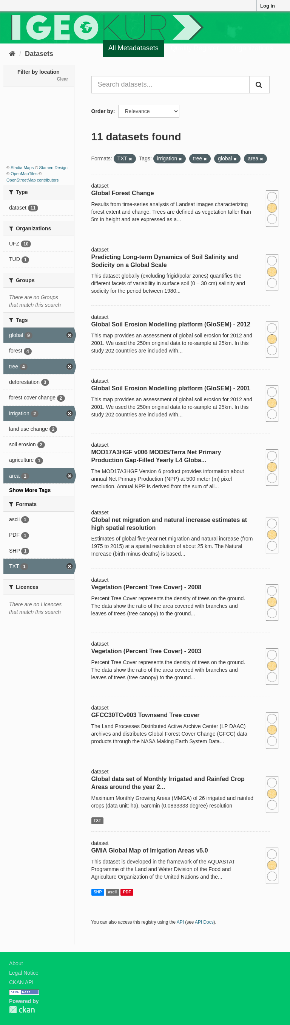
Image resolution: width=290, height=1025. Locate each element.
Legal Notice (24, 973)
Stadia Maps (22, 167)
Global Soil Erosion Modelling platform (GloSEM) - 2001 (170, 388)
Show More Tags (30, 490)
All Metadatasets (133, 48)
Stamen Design (53, 167)
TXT (97, 820)
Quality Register (195, 48)
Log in (267, 6)
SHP (98, 892)
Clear (62, 79)
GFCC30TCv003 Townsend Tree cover (145, 715)
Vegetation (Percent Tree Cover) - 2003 (146, 651)
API (180, 922)
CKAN (22, 1010)
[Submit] (259, 84)
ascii (112, 892)
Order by (102, 111)
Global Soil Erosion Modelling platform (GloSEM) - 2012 (170, 324)
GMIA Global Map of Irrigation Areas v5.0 (149, 850)
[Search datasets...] (170, 84)
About (16, 963)
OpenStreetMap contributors (32, 180)
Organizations (252, 48)
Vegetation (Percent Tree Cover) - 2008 (146, 587)
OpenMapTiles (24, 173)
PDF (127, 892)
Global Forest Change (122, 193)
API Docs (204, 922)
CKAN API (21, 982)
